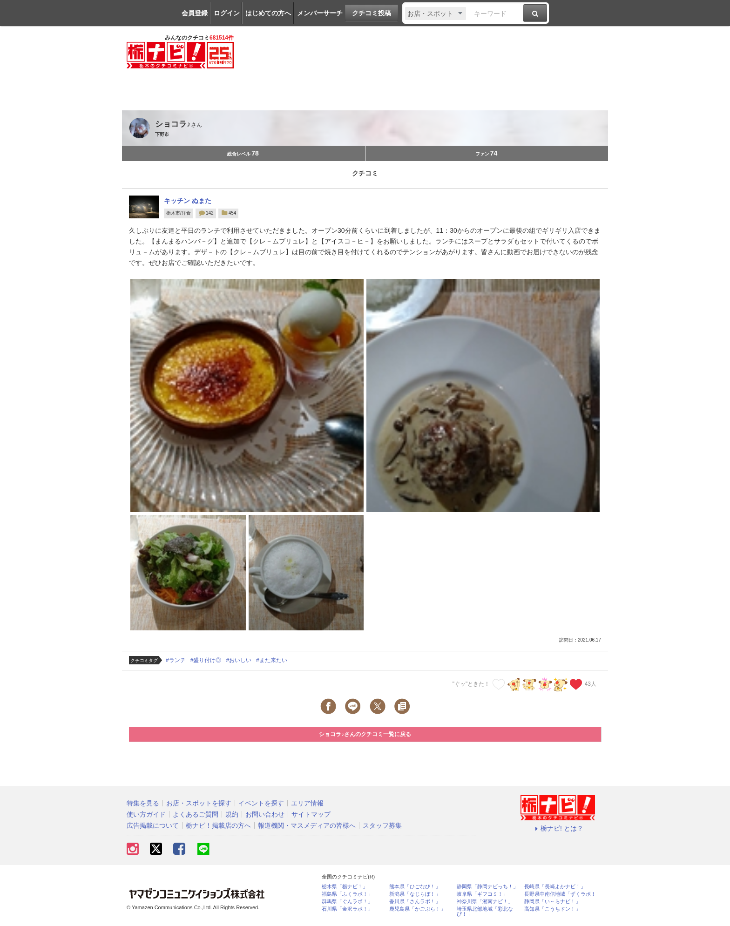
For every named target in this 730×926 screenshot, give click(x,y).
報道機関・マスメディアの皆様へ (307, 825)
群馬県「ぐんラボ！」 (347, 901)
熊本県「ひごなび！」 (414, 886)
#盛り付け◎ (206, 660)
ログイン (227, 13)
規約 (231, 814)
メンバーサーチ (320, 13)
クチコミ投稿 (371, 13)
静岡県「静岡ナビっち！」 (487, 886)
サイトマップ (311, 814)
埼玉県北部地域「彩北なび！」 (485, 911)
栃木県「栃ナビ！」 (345, 886)
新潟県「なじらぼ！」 (414, 894)
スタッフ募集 (382, 825)
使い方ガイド (146, 814)
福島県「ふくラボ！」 (347, 894)
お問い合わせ (264, 814)
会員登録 (195, 13)
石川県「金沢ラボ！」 (347, 909)
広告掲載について (153, 825)
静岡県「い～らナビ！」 (552, 901)
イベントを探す (261, 803)
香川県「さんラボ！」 (414, 901)
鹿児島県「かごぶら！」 (417, 909)
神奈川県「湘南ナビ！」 (485, 901)
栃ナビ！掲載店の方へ (218, 825)
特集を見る (143, 803)
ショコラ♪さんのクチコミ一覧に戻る (365, 734)
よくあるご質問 (195, 814)
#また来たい (271, 660)
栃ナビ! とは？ (557, 828)
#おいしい (238, 660)
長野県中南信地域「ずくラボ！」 (562, 894)
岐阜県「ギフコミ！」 (482, 894)
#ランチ (176, 660)
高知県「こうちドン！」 (552, 909)
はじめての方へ (268, 13)
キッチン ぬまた (187, 200)
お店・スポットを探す (198, 803)
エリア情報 (307, 803)
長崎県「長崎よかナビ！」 (555, 886)
